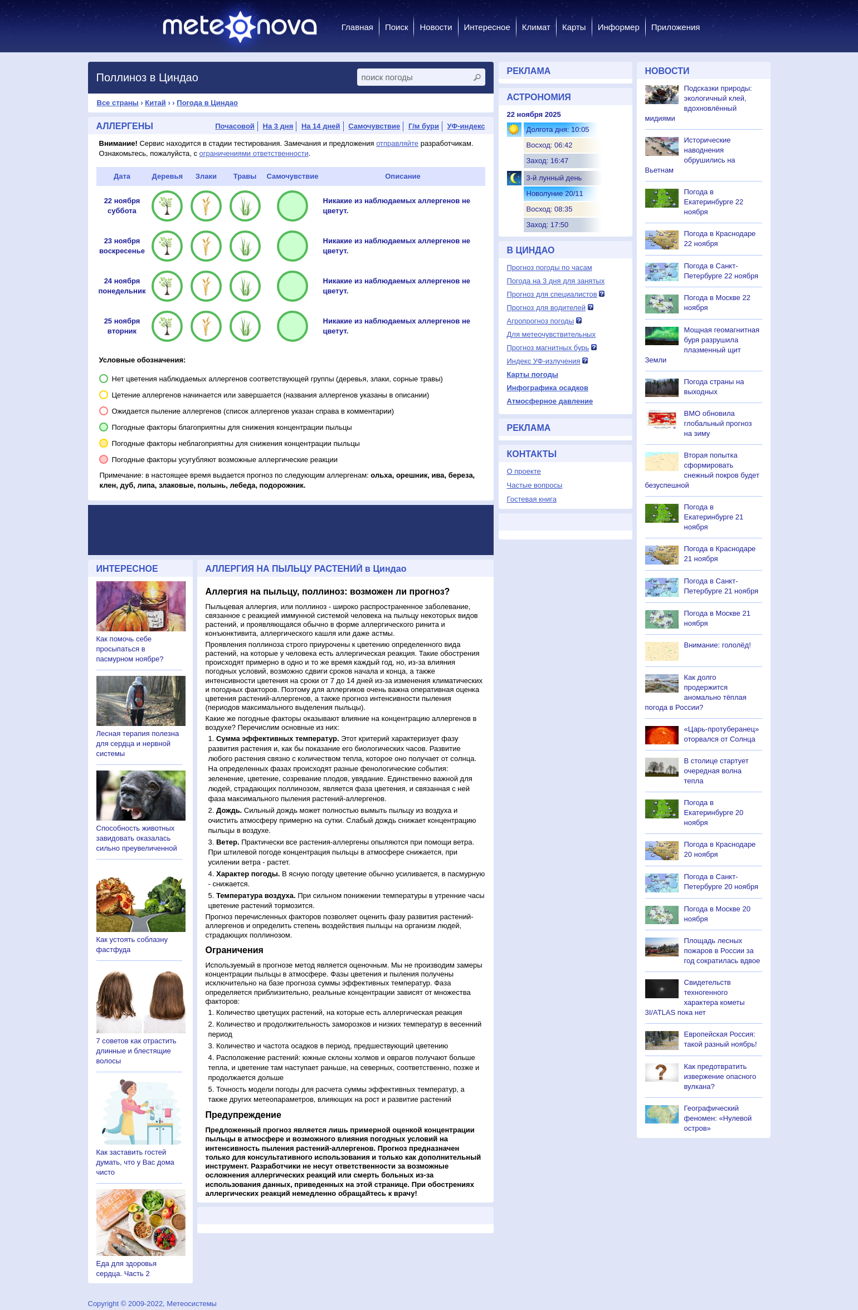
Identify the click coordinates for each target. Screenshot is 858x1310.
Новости (436, 27)
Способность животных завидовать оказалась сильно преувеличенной (136, 838)
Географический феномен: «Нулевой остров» (718, 1118)
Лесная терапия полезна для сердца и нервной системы (137, 743)
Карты (574, 27)
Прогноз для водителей (546, 307)
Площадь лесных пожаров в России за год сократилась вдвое (722, 950)
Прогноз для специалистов (552, 294)
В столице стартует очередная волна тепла (716, 771)
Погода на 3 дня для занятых (556, 281)
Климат (536, 27)
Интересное (487, 27)
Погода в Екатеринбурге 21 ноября (714, 517)
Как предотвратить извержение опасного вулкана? (720, 1076)
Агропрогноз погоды (540, 321)
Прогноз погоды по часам (549, 267)
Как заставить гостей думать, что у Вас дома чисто (135, 1162)
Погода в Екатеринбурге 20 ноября (714, 812)
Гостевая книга (532, 499)
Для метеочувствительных (551, 334)
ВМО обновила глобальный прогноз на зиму (718, 423)
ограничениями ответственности (254, 153)
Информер (619, 27)
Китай (155, 103)
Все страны (118, 103)
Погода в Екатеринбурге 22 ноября (714, 202)
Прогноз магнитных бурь (548, 348)
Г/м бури (423, 126)
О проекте (524, 471)
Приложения (675, 27)
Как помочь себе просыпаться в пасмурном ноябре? (130, 649)
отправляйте (397, 143)
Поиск (396, 27)
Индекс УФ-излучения (544, 361)
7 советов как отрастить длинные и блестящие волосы (136, 1051)
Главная (357, 27)
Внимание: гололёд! (717, 645)
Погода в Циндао (207, 103)
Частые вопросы (535, 485)
